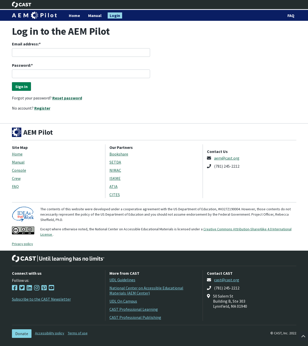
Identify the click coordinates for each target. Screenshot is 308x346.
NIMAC (115, 170)
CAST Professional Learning (133, 309)
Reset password (67, 97)
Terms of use (78, 333)
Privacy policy (22, 243)
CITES (114, 194)
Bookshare (118, 154)
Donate (21, 333)
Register (42, 108)
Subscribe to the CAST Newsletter (41, 299)
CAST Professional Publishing (135, 317)
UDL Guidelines (122, 279)
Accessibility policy (49, 333)
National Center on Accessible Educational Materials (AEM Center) (146, 290)
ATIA (113, 186)
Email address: (25, 43)
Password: (21, 65)
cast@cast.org (226, 279)
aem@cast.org (226, 158)
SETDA (115, 162)
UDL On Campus (123, 301)
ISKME (115, 178)
